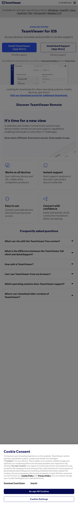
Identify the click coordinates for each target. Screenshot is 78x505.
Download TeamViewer (14, 483)
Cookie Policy (27, 475)
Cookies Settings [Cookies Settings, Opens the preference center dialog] (39, 499)
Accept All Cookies (39, 491)
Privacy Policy (44, 475)
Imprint (34, 483)
